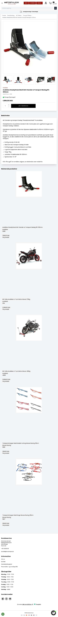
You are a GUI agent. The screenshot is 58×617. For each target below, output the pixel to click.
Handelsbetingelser (6, 564)
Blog (26, 3)
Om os (3, 559)
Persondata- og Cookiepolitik (9, 566)
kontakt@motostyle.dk (7, 551)
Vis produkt (5, 237)
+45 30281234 (5, 548)
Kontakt (3, 561)
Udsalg (39, 3)
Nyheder (32, 3)
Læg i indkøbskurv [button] (23, 106)
